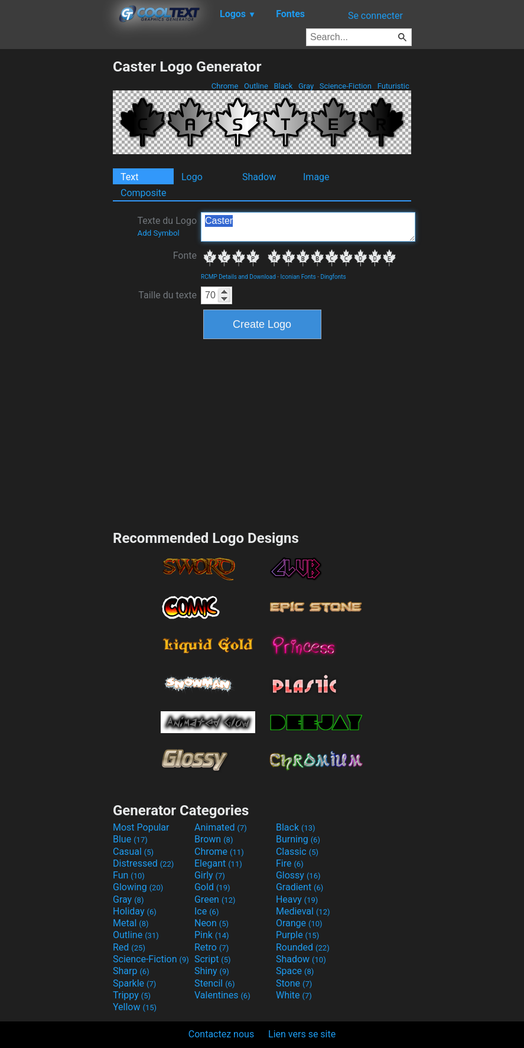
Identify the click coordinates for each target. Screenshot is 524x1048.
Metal (131, 923)
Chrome (225, 86)
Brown (213, 839)
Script (212, 959)
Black (283, 86)
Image (316, 177)
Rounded (303, 947)
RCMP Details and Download (238, 277)
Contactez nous (221, 1034)
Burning (298, 839)
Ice (206, 911)
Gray (306, 86)
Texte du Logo (167, 226)
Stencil (214, 983)
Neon (211, 923)
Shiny (211, 971)
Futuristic (393, 86)
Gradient (299, 887)
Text (129, 177)
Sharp (131, 971)
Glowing (138, 887)
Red (129, 947)
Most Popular (141, 827)
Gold (212, 887)
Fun (129, 875)
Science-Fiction (346, 86)
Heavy (297, 899)
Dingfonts (333, 277)
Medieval (303, 911)
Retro (211, 947)
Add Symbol (158, 233)
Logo (192, 177)
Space (295, 971)
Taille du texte (167, 295)
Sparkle (134, 983)
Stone (294, 983)
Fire (290, 863)
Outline (256, 86)
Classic (297, 851)
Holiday (135, 911)
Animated (220, 827)
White (294, 995)
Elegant (218, 863)
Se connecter (375, 15)
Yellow (135, 1007)
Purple (297, 934)
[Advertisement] (56, 235)
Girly (209, 875)
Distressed (143, 863)
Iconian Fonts (298, 277)
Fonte (185, 255)
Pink (211, 934)
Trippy (132, 995)
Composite (144, 192)
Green (215, 899)
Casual (133, 851)
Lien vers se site (302, 1034)
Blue (130, 839)
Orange (299, 923)
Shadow (259, 177)
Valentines (222, 995)
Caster (308, 227)
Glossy (298, 875)
